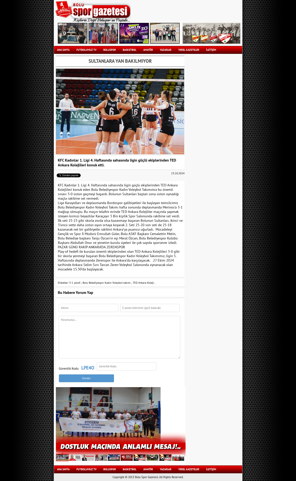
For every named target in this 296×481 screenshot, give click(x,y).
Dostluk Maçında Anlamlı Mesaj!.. (121, 446)
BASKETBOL (129, 50)
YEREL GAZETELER (188, 50)
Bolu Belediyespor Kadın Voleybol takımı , (107, 282)
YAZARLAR (165, 50)
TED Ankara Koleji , (144, 282)
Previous (64, 33)
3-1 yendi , (75, 282)
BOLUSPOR (109, 50)
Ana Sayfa (63, 50)
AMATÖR (148, 50)
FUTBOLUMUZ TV (86, 50)
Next (174, 33)
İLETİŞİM (211, 50)
